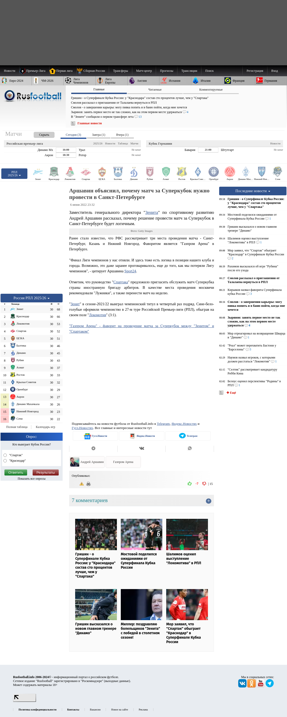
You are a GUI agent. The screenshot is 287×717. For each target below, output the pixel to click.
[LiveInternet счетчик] (24, 701)
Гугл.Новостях (82, 428)
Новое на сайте (119, 709)
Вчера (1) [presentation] (122, 135)
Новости (110, 143)
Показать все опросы (32, 478)
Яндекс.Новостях (184, 424)
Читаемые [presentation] (155, 89)
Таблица (123, 143)
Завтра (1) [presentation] (98, 135)
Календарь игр (45, 427)
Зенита (151, 212)
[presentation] (39, 134)
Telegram (163, 424)
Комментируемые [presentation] (211, 89)
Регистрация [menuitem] (255, 71)
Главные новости (89, 123)
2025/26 (97, 143)
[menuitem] (92, 70)
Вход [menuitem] (274, 71)
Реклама (143, 709)
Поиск (209, 71)
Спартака (120, 282)
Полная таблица (16, 427)
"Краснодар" (17, 460)
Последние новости (252, 191)
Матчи (134, 143)
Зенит (75, 304)
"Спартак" (15, 455)
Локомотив (97, 315)
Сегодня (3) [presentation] (73, 135)
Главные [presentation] (99, 89)
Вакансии (95, 709)
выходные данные (117, 681)
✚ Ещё (231, 393)
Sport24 (130, 271)
